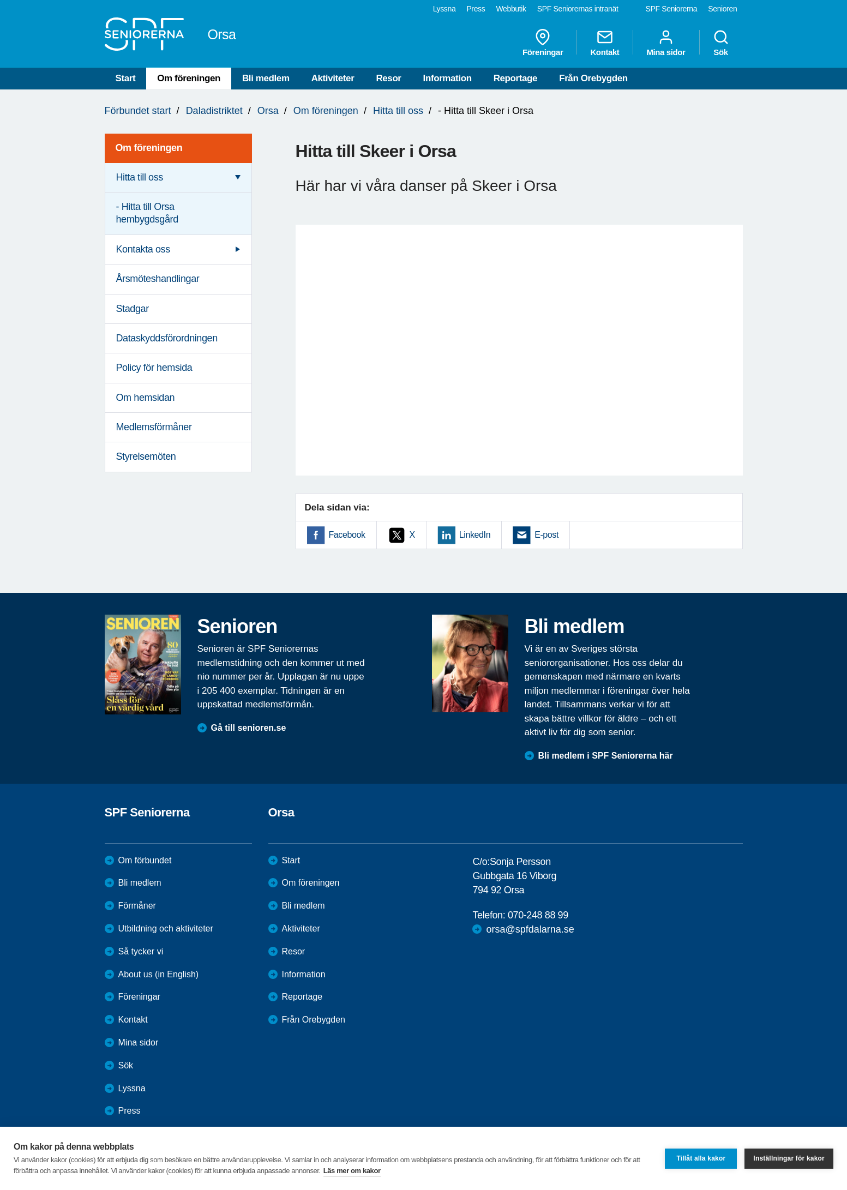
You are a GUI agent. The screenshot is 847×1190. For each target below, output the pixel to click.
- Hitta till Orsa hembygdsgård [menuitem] (147, 213)
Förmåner (137, 905)
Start (126, 78)
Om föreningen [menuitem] (149, 147)
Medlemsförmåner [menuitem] (154, 427)
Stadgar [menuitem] (132, 308)
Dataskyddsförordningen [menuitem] (167, 338)
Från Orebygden (593, 78)
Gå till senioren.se (248, 727)
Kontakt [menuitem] (604, 42)
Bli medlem (266, 78)
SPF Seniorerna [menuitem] (672, 8)
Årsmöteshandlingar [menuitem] (158, 278)
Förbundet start (138, 111)
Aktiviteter (333, 78)
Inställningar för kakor (789, 1158)
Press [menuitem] (475, 8)
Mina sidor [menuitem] (665, 42)
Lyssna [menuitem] (444, 8)
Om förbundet (145, 860)
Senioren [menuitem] (722, 8)
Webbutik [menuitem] (511, 8)
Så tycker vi (141, 951)
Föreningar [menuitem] (542, 42)
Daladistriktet (214, 111)
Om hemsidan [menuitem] (145, 397)
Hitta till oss (398, 111)
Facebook (347, 534)
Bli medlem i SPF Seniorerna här (605, 755)
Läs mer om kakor (352, 1171)
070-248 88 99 (538, 915)
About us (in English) (158, 974)
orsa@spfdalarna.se (530, 929)
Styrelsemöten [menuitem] (146, 456)
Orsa (268, 111)
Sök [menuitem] (721, 42)
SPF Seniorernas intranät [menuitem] (577, 8)
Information (447, 78)
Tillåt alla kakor (700, 1158)
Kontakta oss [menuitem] (143, 249)
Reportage (515, 78)
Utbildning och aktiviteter (165, 928)
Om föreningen (188, 78)
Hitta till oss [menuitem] (139, 177)
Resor (388, 78)
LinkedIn (474, 534)
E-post (546, 534)
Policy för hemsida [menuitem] (154, 367)
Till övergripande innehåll (0, 0)
